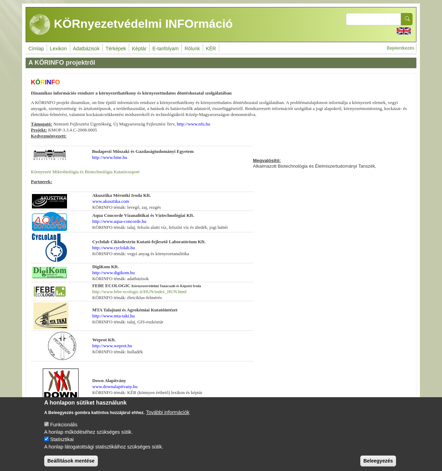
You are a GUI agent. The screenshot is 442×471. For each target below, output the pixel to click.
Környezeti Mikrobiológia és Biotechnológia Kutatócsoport (85, 171)
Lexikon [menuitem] (58, 48)
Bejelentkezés (400, 48)
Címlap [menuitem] (36, 48)
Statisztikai (62, 445)
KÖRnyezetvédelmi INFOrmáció (131, 24)
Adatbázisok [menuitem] (86, 48)
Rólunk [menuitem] (192, 48)
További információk (167, 418)
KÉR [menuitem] (211, 48)
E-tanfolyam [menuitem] (166, 48)
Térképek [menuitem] (116, 48)
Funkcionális (64, 430)
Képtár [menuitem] (139, 48)
